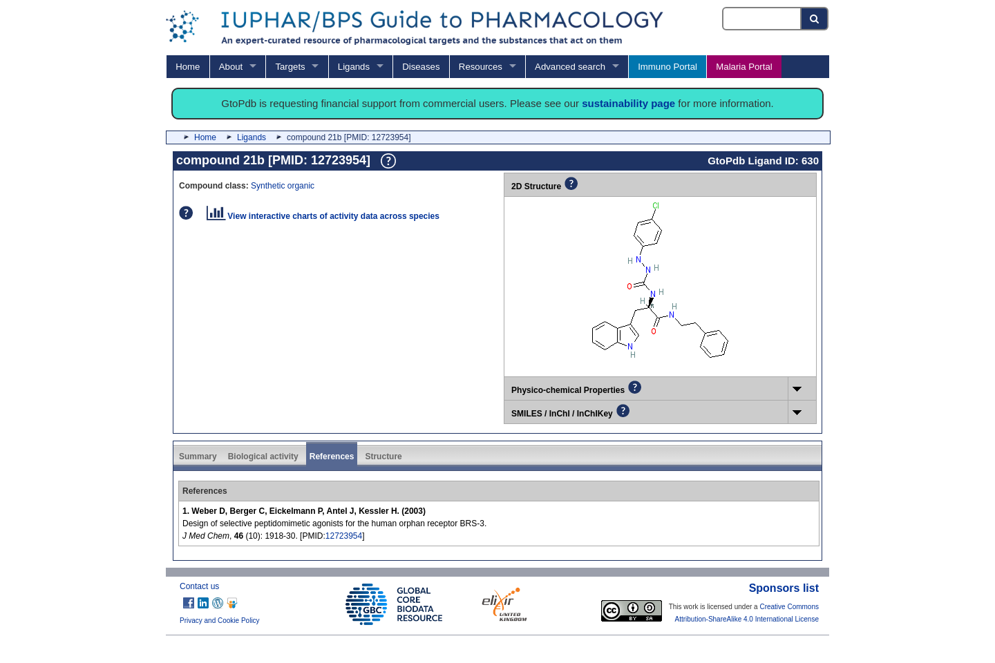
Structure (383, 456)
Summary (198, 456)
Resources (480, 66)
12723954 (343, 536)
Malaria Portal (744, 66)
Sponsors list (784, 588)
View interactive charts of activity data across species (323, 216)
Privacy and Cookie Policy (220, 620)
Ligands (354, 66)
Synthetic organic (282, 186)
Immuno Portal (667, 66)
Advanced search (570, 66)
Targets (290, 66)
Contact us (199, 586)
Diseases (420, 66)
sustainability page (628, 103)
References (332, 456)
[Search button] (815, 18)
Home (188, 66)
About (231, 66)
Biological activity (263, 456)
